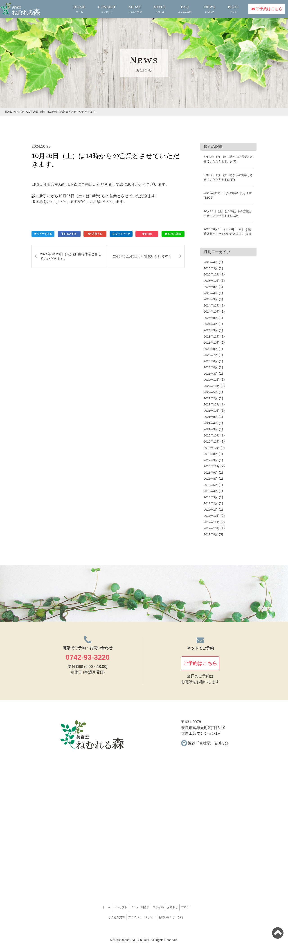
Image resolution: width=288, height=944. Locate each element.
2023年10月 (213, 347)
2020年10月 (213, 440)
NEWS (208, 9)
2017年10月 (213, 532)
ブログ (213, 908)
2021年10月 (213, 415)
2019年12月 (213, 446)
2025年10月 (213, 285)
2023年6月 (212, 365)
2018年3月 (212, 501)
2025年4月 (212, 297)
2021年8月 (212, 421)
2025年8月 (212, 291)
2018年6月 (212, 489)
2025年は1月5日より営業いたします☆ (143, 256)
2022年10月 (213, 390)
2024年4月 (212, 328)
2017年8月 (212, 539)
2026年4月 (212, 266)
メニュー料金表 (135, 908)
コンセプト (103, 908)
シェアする (70, 234)
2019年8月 (212, 458)
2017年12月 (213, 520)
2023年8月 (212, 353)
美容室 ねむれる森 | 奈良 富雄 (131, 937)
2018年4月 (212, 495)
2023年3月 (212, 378)
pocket (148, 234)
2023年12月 (213, 340)
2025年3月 (212, 303)
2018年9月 (212, 477)
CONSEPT (106, 9)
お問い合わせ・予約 (183, 916)
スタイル (164, 908)
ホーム (78, 908)
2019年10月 (213, 452)
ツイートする (44, 234)
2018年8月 (212, 483)
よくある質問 (103, 916)
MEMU (134, 9)
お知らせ (189, 908)
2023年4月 (212, 372)
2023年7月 (212, 359)
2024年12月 (213, 310)
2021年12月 (213, 409)
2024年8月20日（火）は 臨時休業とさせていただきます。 (70, 256)
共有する (97, 234)
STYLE (159, 9)
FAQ (184, 9)
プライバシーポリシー (141, 916)
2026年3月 (212, 273)
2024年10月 (213, 316)
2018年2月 (212, 508)
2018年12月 (213, 470)
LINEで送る (174, 234)
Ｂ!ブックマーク (121, 233)
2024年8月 (212, 322)
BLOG (232, 9)
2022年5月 (212, 396)
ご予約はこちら (269, 9)
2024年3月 (212, 334)
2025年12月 (213, 279)
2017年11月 (213, 526)
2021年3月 (212, 433)
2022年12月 (213, 384)
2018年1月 (212, 514)
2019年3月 (212, 464)
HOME (78, 9)
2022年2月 (212, 403)
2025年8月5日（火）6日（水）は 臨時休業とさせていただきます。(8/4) (228, 233)
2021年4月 (212, 427)
